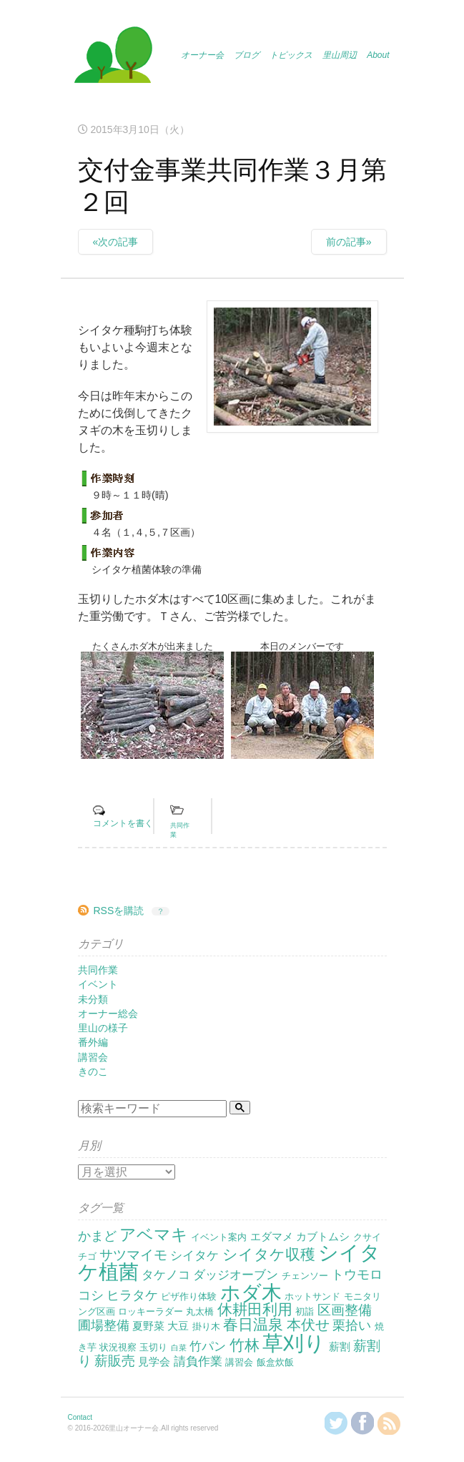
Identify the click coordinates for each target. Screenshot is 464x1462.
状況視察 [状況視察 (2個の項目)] (118, 1347)
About (378, 55)
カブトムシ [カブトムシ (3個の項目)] (323, 1236)
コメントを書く (123, 823)
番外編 (93, 1042)
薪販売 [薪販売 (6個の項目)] (114, 1360)
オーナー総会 (108, 1013)
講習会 (93, 1057)
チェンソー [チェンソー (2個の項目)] (305, 1275)
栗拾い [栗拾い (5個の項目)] (351, 1325)
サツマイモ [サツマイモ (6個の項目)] (133, 1254)
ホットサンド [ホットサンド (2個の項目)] (312, 1296)
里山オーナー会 (113, 57)
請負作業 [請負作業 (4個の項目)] (198, 1361)
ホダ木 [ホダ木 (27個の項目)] (251, 1292)
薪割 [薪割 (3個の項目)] (339, 1346)
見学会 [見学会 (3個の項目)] (154, 1361)
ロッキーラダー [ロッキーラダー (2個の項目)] (150, 1311)
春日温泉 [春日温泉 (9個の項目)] (253, 1324)
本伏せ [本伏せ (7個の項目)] (308, 1325)
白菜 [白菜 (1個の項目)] (179, 1347)
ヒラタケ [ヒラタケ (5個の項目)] (132, 1295)
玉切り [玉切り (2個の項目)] (153, 1347)
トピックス (291, 55)
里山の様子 (103, 1028)
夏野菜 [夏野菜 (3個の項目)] (148, 1326)
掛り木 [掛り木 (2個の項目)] (206, 1326)
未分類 (93, 999)
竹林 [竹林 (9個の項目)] (244, 1345)
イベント (98, 984)
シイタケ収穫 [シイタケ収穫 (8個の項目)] (268, 1254)
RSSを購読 (119, 910)
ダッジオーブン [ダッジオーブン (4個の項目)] (235, 1275)
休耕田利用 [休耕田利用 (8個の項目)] (254, 1309)
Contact (80, 1417)
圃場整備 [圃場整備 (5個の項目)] (103, 1325)
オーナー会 (202, 55)
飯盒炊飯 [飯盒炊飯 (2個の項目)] (275, 1362)
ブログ (247, 55)
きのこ (93, 1071)
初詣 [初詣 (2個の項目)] (304, 1311)
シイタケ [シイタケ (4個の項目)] (194, 1255)
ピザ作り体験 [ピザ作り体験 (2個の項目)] (189, 1296)
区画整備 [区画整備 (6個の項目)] (344, 1310)
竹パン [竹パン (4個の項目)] (207, 1346)
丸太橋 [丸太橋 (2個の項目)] (200, 1311)
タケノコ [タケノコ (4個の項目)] (166, 1275)
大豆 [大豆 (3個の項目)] (178, 1326)
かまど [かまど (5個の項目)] (97, 1236)
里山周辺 (339, 55)
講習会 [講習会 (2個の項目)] (239, 1362)
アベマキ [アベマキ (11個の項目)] (153, 1234)
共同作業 (98, 970)
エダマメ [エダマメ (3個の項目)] (271, 1236)
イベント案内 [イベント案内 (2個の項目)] (219, 1237)
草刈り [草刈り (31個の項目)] (293, 1343)
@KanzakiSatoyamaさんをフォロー (336, 1423)
